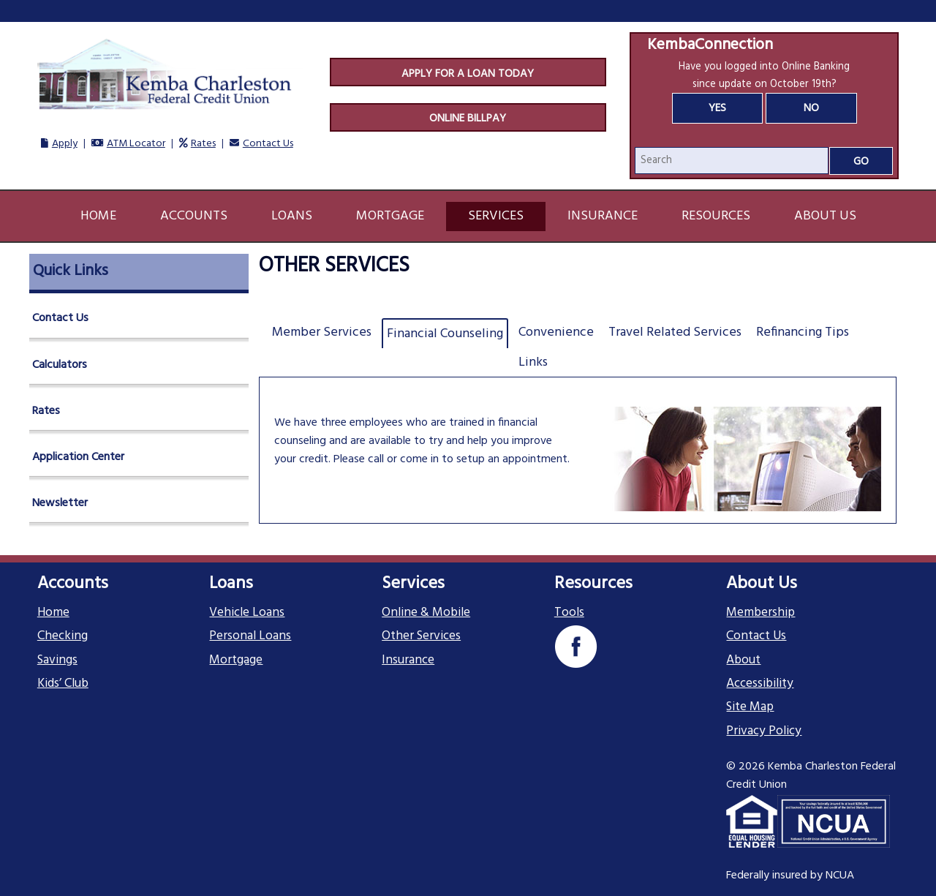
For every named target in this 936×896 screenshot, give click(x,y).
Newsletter (60, 503)
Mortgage (236, 660)
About (743, 660)
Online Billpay (467, 118)
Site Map (750, 707)
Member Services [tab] (321, 332)
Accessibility (759, 684)
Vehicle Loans (246, 613)
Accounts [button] (193, 216)
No (811, 108)
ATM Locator (136, 143)
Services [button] (496, 216)
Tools (569, 613)
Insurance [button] (602, 216)
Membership (760, 613)
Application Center (78, 457)
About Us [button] (825, 216)
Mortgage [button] (390, 216)
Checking (62, 636)
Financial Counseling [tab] (445, 334)
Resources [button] (716, 216)
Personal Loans (250, 636)
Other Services (421, 636)
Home (98, 216)
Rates (203, 143)
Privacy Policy (763, 731)
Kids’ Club (62, 684)
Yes (717, 108)
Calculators (59, 364)
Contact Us (268, 143)
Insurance (408, 660)
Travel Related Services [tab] (674, 332)
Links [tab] (533, 362)
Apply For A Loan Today (467, 74)
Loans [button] (291, 216)
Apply (65, 143)
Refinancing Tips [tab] (802, 332)
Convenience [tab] (556, 332)
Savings (57, 660)
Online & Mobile (426, 613)
